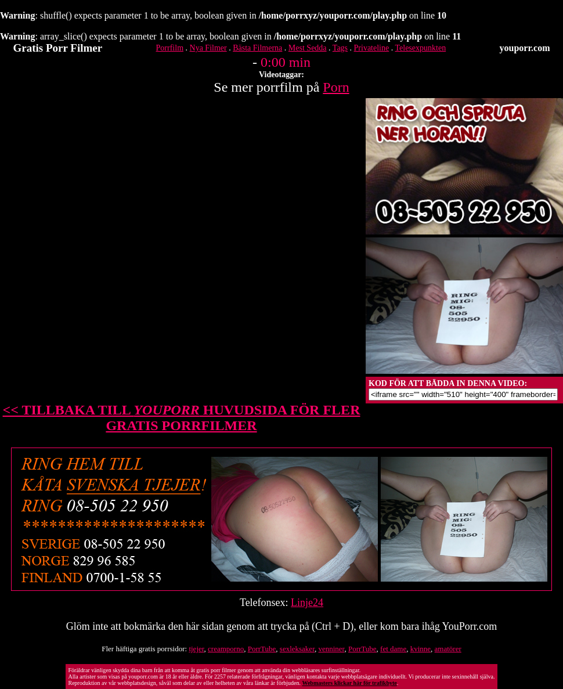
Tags (340, 48)
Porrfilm (169, 48)
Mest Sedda (307, 48)
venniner (331, 648)
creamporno (226, 648)
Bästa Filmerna (257, 48)
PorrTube (262, 648)
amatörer (448, 648)
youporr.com (525, 48)
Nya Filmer (208, 48)
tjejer (196, 648)
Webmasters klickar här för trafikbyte (349, 683)
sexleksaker (297, 648)
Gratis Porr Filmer (58, 48)
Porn (336, 87)
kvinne (420, 648)
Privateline (371, 48)
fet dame (393, 648)
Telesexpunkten (420, 48)
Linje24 (307, 602)
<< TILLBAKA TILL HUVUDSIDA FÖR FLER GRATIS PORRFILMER (181, 417)
